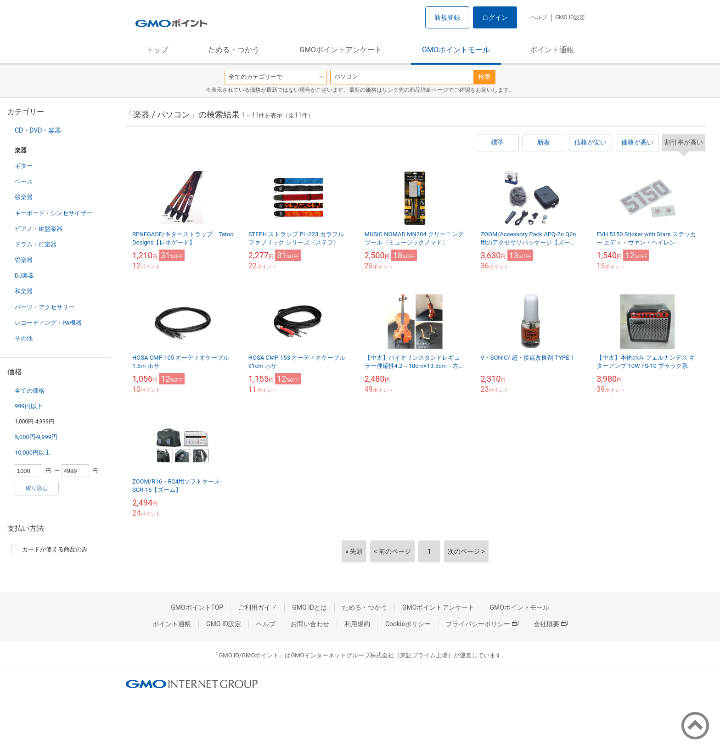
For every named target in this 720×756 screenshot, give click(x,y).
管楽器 (24, 259)
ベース (24, 181)
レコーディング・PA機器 (48, 322)
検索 (484, 76)
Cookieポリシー (408, 624)
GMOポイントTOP (197, 607)
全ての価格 (30, 390)
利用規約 (357, 624)
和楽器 (24, 291)
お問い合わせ (310, 624)
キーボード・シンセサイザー (53, 213)
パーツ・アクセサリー (44, 307)
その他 (24, 338)
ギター (24, 165)
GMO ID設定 (570, 17)
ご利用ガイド (257, 607)
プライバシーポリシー (482, 624)
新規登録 (447, 17)
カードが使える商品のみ (49, 549)
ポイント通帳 (552, 49)
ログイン (495, 17)
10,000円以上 (33, 452)
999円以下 (29, 406)
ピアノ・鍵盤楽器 (38, 228)
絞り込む (37, 488)
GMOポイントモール (456, 49)
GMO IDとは (309, 607)
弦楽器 (24, 197)
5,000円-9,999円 (36, 437)
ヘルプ (539, 17)
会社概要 (551, 624)
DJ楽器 (24, 275)
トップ (157, 49)
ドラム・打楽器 (35, 244)
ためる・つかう (233, 49)
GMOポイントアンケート (340, 49)
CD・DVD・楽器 (38, 130)
